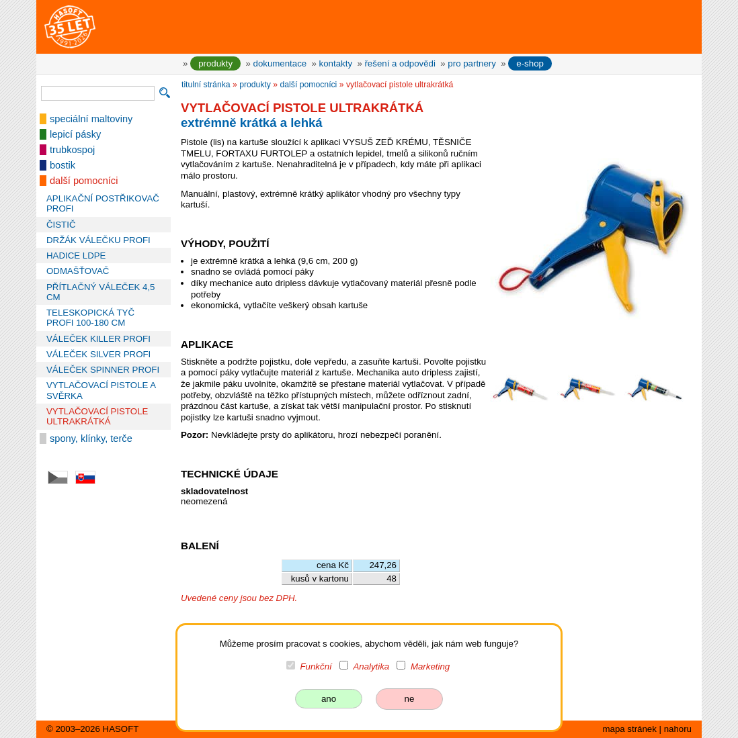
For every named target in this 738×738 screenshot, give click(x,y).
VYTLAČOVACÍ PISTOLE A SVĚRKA (100, 390)
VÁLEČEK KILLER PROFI (98, 339)
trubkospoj (72, 149)
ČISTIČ (60, 225)
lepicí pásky (75, 134)
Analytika (371, 666)
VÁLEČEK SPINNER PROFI (102, 370)
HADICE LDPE (76, 255)
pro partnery (472, 63)
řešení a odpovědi (399, 63)
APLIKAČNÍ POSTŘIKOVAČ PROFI (102, 203)
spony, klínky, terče (91, 438)
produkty (215, 63)
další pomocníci (84, 180)
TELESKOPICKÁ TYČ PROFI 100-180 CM (90, 318)
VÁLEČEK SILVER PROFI (98, 354)
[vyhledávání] (98, 93)
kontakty (335, 63)
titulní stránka (206, 84)
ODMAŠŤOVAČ (77, 271)
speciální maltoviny (91, 118)
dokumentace (280, 63)
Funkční (316, 666)
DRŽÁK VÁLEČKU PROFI (98, 240)
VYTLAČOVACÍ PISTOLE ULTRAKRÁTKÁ (97, 416)
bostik (62, 165)
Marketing (430, 666)
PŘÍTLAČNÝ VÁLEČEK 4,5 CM (100, 292)
